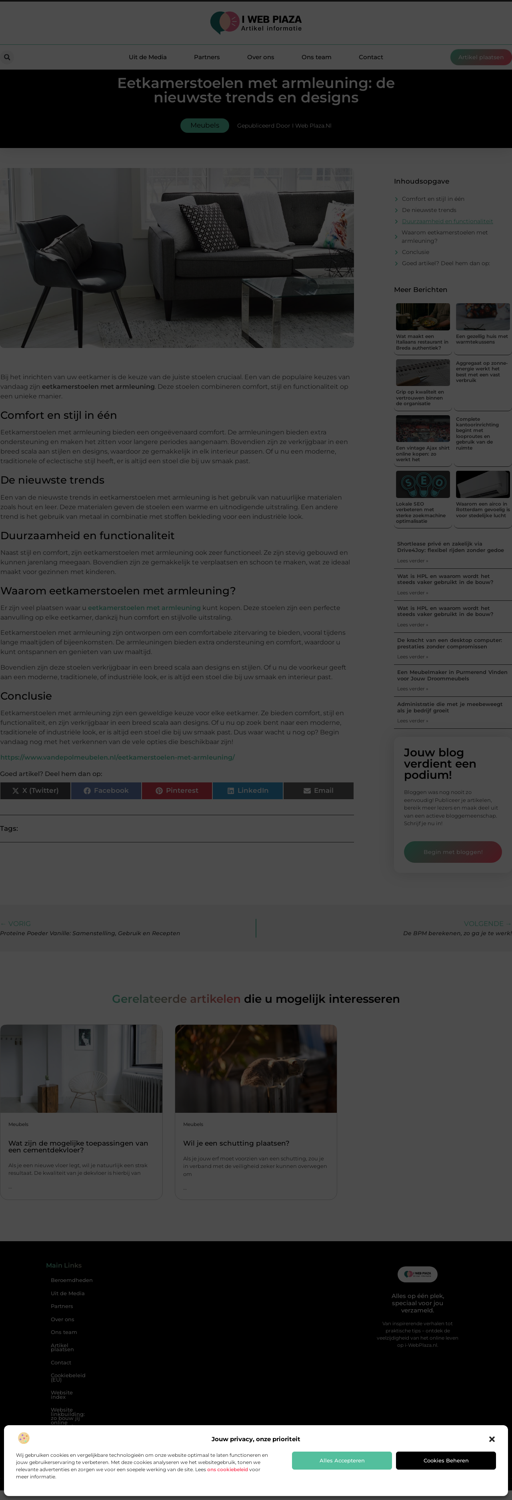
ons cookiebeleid (227, 1469)
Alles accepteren (342, 1460)
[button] (492, 1439)
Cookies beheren (446, 1460)
